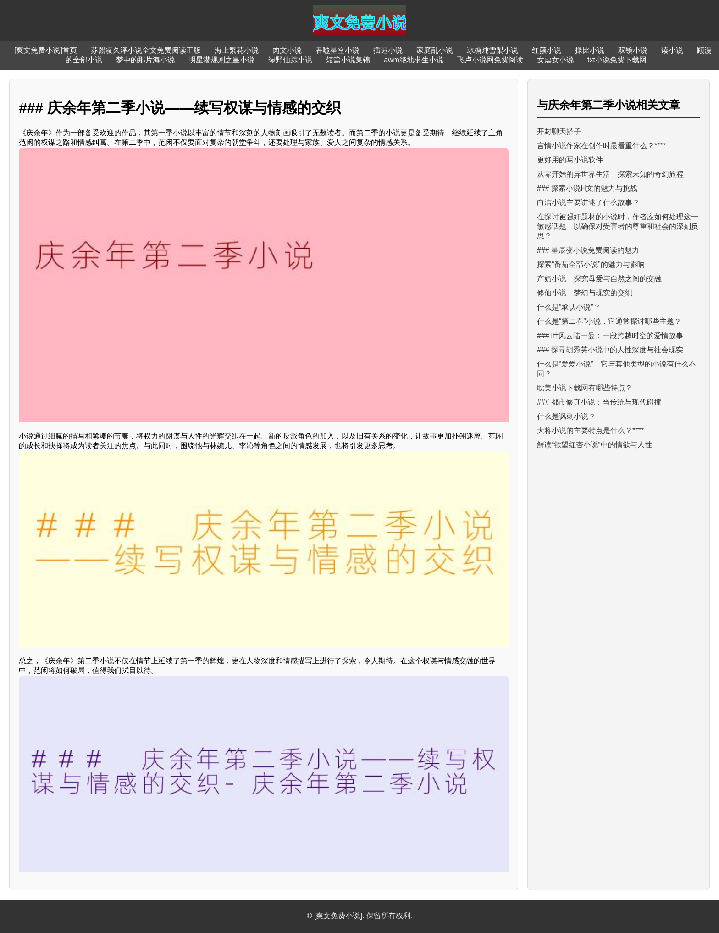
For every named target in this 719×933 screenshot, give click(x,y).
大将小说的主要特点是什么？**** (590, 430)
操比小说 (589, 50)
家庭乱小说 (434, 50)
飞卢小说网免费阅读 (490, 60)
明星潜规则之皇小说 (221, 60)
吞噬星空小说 (337, 50)
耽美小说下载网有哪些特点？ (584, 388)
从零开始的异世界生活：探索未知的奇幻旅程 (610, 174)
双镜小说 (632, 50)
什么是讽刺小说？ (566, 416)
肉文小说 (287, 50)
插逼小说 (388, 50)
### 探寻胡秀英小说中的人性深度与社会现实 (610, 350)
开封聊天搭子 (559, 131)
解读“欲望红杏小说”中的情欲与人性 (594, 445)
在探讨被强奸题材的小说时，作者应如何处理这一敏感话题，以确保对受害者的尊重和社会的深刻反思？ (617, 226)
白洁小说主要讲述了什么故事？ (588, 202)
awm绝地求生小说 (413, 60)
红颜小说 (546, 50)
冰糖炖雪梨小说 (492, 50)
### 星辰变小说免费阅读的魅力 (588, 250)
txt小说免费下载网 (617, 60)
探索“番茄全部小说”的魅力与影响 (591, 264)
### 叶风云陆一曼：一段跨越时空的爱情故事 (610, 335)
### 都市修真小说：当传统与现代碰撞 (599, 402)
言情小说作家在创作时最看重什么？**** (601, 146)
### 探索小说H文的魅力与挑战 (587, 188)
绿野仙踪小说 (290, 60)
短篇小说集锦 (348, 60)
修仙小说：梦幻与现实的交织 (584, 293)
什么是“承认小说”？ (569, 307)
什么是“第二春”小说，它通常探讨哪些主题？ (609, 321)
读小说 (672, 50)
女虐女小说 (555, 60)
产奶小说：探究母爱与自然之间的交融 (599, 279)
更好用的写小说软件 (570, 160)
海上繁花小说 (237, 50)
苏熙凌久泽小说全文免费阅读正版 (146, 50)
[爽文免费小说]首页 (45, 50)
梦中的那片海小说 (145, 60)
